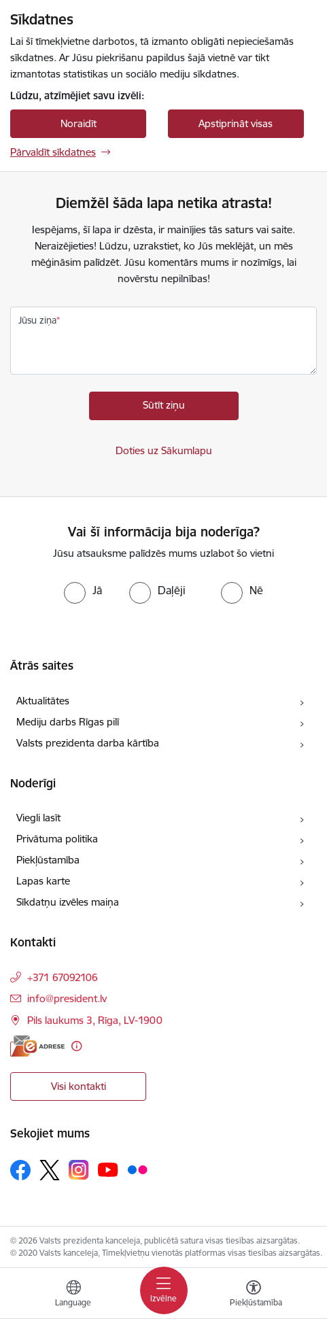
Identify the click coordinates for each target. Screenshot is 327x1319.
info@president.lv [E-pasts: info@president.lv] (67, 998)
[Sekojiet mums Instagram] (79, 1170)
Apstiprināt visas (236, 123)
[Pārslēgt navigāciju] (164, 1290)
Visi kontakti (78, 1086)
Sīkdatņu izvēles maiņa (67, 901)
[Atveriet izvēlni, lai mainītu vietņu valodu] (73, 1295)
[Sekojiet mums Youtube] (108, 1169)
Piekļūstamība (48, 859)
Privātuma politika (57, 838)
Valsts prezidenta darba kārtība (87, 742)
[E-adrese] (37, 1046)
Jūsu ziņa (37, 320)
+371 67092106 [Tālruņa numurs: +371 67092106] (62, 977)
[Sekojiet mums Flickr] (137, 1169)
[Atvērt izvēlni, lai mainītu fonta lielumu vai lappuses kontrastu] (253, 1295)
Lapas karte (43, 880)
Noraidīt (79, 123)
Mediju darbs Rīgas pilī (67, 721)
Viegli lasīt (38, 817)
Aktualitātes (42, 700)
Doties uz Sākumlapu (164, 450)
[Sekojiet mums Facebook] (20, 1170)
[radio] (83, 590)
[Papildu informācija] (76, 1046)
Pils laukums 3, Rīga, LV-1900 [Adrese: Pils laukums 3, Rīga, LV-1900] (94, 1020)
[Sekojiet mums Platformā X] (49, 1170)
